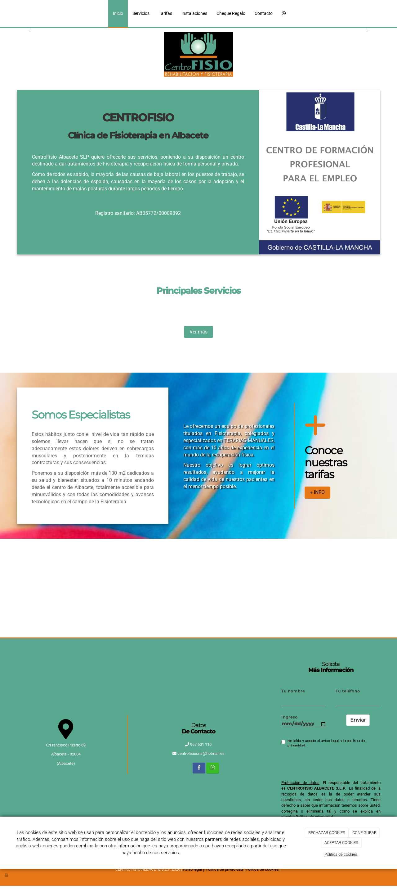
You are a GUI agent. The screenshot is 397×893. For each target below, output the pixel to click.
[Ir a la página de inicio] (20, 13)
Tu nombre (293, 691)
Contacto (264, 13)
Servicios (140, 13)
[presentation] (328, 763)
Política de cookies (262, 869)
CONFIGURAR (364, 832)
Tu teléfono (348, 691)
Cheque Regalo (230, 13)
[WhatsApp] (284, 14)
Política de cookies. (341, 854)
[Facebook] (199, 768)
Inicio (118, 13)
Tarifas (165, 13)
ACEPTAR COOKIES (341, 842)
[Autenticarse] (7, 875)
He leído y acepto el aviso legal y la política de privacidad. (323, 743)
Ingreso (289, 717)
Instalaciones (194, 13)
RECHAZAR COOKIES (326, 832)
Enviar (358, 720)
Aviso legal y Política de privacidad (213, 869)
